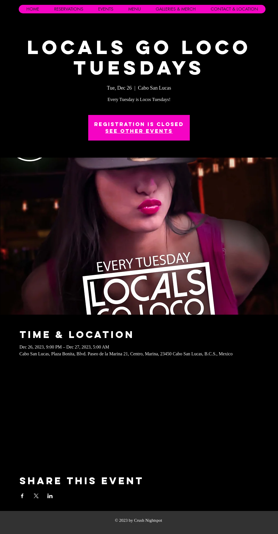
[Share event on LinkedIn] (50, 496)
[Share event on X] (36, 496)
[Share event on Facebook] (22, 496)
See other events (139, 131)
